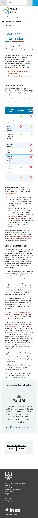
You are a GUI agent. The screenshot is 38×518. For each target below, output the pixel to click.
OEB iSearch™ (9, 492)
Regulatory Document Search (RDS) (15, 489)
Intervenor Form (23, 286)
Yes (13, 448)
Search (11, 2)
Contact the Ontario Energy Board (15, 483)
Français (7, 494)
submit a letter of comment (19, 236)
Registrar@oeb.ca (10, 193)
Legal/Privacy (8, 500)
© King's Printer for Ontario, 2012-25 (13, 514)
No (23, 448)
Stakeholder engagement (14, 17)
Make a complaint (10, 487)
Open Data (8, 502)
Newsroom (8, 485)
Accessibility (8, 498)
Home (3, 17)
